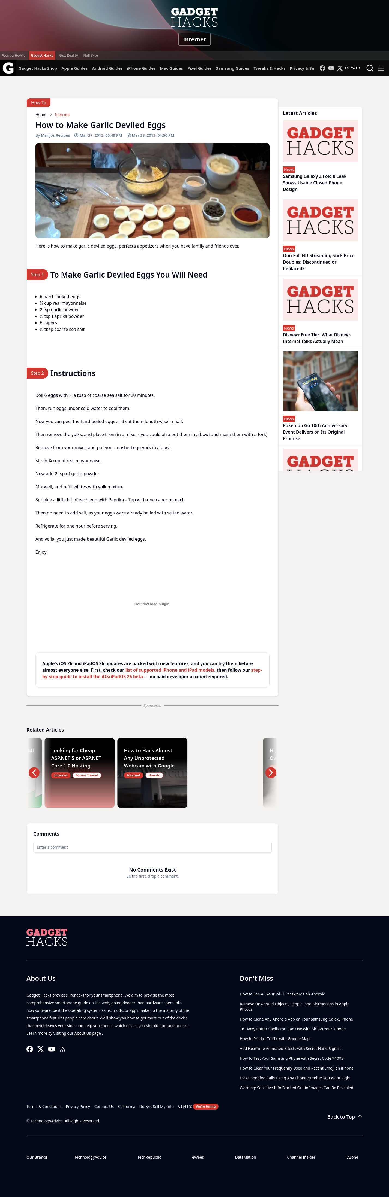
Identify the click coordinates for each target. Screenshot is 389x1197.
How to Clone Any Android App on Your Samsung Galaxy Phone (296, 1019)
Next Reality (68, 55)
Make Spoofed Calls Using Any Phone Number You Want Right (295, 1077)
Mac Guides (171, 68)
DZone (352, 1157)
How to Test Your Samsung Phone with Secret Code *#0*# (291, 1058)
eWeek (198, 1157)
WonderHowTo (14, 55)
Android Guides (107, 68)
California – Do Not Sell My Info (146, 1106)
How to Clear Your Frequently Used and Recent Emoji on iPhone (297, 1068)
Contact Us (104, 1106)
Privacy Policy (78, 1106)
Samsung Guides (232, 68)
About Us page (88, 1033)
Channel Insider (301, 1157)
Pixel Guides (199, 68)
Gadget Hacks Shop (38, 68)
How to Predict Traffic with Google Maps (276, 1038)
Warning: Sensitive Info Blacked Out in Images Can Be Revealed (296, 1087)
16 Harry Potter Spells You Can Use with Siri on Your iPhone (293, 1028)
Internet (194, 39)
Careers (198, 1107)
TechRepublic (149, 1157)
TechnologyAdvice (90, 1157)
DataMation (245, 1157)
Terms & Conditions (44, 1106)
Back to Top (345, 1116)
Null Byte (90, 55)
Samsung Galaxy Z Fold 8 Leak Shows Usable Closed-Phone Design (315, 182)
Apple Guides (74, 68)
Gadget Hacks (42, 55)
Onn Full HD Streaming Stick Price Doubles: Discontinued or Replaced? (318, 262)
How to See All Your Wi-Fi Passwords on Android (282, 994)
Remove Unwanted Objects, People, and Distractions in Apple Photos (294, 1006)
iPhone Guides (141, 68)
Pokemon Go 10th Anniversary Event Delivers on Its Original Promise (315, 431)
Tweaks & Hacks (269, 68)
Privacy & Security (308, 68)
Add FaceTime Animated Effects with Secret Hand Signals (291, 1048)
